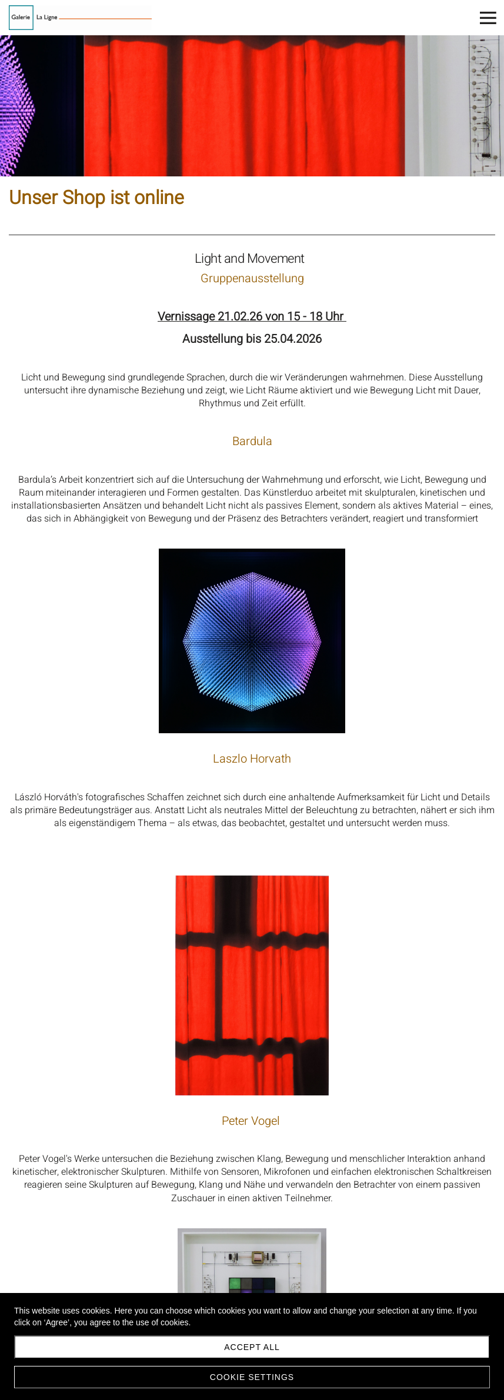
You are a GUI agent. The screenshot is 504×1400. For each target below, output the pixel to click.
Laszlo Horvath (252, 758)
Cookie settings (252, 1377)
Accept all (252, 1347)
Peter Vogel (252, 1121)
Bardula (252, 441)
